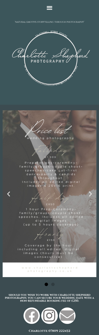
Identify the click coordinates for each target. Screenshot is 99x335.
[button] (49, 7)
